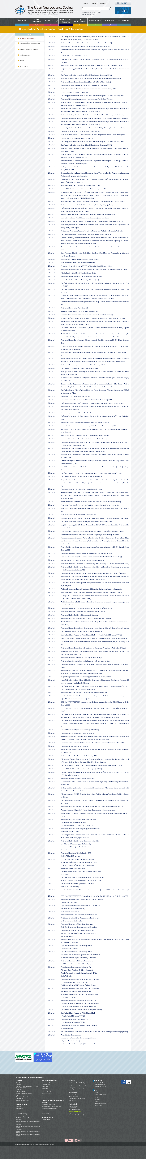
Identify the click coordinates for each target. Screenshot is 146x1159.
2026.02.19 (51, 82)
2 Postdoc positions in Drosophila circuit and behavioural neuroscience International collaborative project (94, 518)
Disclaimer (97, 1099)
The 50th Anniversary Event (22, 1100)
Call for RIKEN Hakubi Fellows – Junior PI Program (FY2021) (81, 769)
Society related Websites (100, 1094)
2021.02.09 (51, 664)
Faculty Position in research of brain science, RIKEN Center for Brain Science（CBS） (89, 426)
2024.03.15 (51, 231)
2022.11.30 (51, 416)
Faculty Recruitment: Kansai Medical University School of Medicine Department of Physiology (91, 78)
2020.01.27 (51, 819)
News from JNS (19, 1110)
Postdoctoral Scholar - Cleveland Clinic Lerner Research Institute (82, 489)
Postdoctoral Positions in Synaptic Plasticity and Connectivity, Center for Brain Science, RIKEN (92, 806)
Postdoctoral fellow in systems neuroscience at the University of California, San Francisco (90, 365)
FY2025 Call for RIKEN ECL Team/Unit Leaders (77, 138)
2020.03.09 (51, 788)
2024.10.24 (51, 161)
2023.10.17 (51, 302)
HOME (85, 3)
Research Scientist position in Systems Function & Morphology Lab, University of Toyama (90, 535)
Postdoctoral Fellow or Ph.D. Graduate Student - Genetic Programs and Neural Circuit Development (93, 135)
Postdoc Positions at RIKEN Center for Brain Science (78, 263)
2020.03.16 (51, 782)
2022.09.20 (51, 422)
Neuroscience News (73, 1094)
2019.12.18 (51, 859)
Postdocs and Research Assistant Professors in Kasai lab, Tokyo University (85, 422)
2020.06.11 (51, 746)
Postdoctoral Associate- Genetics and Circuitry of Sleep (78, 515)
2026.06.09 (51, 36)
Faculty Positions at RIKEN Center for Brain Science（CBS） (81, 185)
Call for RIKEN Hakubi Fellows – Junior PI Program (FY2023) (81, 476)
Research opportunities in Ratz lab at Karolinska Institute (79, 311)
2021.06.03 (51, 611)
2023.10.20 (51, 295)
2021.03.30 (51, 642)
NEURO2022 (19, 1129)
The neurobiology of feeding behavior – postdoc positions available (82, 560)
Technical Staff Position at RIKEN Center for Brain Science (80, 259)
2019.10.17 (51, 877)
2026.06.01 (51, 43)
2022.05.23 (51, 480)
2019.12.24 (51, 853)
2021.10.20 (51, 547)
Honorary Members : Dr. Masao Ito (24, 1093)
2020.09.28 (51, 714)
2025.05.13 (51, 141)
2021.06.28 (51, 589)
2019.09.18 (51, 890)
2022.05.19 (51, 489)
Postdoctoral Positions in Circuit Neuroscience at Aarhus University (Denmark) (86, 43)
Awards (21, 60)
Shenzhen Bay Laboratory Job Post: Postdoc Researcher (79, 413)
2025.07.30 (51, 128)
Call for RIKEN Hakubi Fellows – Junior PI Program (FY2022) (81, 631)
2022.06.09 (51, 467)
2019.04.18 (51, 1009)
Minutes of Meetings (73, 1096)
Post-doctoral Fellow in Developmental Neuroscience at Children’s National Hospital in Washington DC (94, 638)
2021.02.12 (51, 661)
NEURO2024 (19, 1124)
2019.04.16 (51, 1019)
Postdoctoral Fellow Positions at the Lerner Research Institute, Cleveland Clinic (86, 553)
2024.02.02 (51, 247)
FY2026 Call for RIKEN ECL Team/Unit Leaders (77, 56)
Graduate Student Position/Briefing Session (52, 1106)
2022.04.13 (51, 501)
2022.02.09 (51, 521)
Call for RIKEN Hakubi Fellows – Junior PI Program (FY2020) (81, 1010)
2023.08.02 (51, 315)
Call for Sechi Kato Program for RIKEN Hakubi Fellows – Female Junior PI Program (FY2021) (91, 765)
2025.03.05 (51, 145)
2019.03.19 (51, 1035)
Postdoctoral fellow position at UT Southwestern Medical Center (81, 276)
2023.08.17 (51, 311)
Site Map (97, 1101)
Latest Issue (45, 1086)
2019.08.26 (51, 899)
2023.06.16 (51, 328)
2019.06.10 (51, 930)
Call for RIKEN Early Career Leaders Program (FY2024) (79, 368)
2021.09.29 (51, 563)
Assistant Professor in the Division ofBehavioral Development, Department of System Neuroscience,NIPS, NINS (81, 871)
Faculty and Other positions (48, 1104)
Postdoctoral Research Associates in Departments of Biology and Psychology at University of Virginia (93, 648)
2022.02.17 (51, 518)
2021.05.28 (51, 615)
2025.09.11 (51, 99)
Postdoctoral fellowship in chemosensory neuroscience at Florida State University (87, 99)
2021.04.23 (51, 638)
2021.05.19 (51, 622)
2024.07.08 (51, 205)
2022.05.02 (51, 492)
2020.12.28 (51, 670)
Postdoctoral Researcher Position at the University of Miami (80, 756)
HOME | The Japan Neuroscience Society (30, 1077)
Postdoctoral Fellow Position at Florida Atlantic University (80, 615)
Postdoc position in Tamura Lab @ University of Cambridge (80, 131)
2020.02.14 (51, 800)
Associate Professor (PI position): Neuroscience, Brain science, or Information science (88, 810)
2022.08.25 (51, 426)
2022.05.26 (51, 473)
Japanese (103, 3)
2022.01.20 (51, 525)
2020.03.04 (51, 794)
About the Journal (46, 1092)
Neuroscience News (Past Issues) (76, 1114)
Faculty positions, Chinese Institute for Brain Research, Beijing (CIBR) (84, 439)
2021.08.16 (51, 583)
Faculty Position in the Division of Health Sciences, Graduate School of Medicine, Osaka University (93, 201)
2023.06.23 (51, 321)
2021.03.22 (51, 648)
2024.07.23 (51, 192)
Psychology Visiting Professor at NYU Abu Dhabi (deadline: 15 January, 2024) (86, 266)
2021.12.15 (51, 534)
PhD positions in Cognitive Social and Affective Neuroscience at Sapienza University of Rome (91, 592)
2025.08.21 (51, 115)
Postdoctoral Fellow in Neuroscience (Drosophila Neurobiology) (81, 657)
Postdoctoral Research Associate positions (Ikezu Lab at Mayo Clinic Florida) (86, 82)
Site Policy (97, 1097)
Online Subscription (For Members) (47, 1094)
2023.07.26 (51, 318)
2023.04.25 (51, 368)
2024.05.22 (51, 208)
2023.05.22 (51, 358)
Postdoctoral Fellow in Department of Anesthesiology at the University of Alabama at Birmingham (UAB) (95, 564)
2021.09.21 (51, 576)
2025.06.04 (51, 138)
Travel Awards (24, 66)
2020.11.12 (51, 677)
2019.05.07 (51, 979)
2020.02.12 (51, 806)
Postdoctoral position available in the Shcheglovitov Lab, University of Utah (85, 661)
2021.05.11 (51, 628)
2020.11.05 (51, 686)
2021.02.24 (51, 657)
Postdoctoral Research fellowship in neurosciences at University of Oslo (84, 692)
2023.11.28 (51, 269)
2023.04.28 (51, 365)
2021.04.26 (51, 631)
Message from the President (22, 1096)
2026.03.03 (51, 78)
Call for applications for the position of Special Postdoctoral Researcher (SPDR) (86, 75)
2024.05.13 (51, 218)
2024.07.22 (51, 201)
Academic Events (46, 1119)
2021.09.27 (51, 567)
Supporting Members (21, 1095)
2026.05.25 (51, 46)
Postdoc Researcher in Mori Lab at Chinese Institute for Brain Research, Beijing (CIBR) (89, 89)
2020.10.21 (51, 696)
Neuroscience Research (47, 1082)
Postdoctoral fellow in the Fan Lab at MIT (74, 308)
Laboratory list (19, 1098)
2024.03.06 (51, 234)
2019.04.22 (51, 988)
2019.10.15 (51, 884)
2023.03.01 (51, 396)
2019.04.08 (51, 1031)
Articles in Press (46, 1084)
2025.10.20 (51, 95)
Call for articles (98, 1105)
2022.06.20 (51, 461)
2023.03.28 (51, 378)
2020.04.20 (51, 772)
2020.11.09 (51, 680)
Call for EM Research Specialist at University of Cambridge (80, 730)
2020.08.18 (51, 733)
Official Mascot (19, 1108)
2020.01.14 (51, 841)
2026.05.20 (51, 56)
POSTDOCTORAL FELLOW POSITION (74, 92)
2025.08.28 (51, 108)
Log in (70, 1113)
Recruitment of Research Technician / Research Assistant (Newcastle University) (87, 315)
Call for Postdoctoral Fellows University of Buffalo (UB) (80, 280)
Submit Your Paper (46, 1090)
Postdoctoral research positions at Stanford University (78, 733)
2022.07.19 (51, 442)
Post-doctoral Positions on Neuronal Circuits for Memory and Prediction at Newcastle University (92, 231)
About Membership (99, 1082)
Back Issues (45, 1088)
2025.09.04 (51, 102)
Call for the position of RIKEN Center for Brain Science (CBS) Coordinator (85, 218)
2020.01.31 (51, 810)
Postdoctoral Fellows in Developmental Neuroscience (78, 778)
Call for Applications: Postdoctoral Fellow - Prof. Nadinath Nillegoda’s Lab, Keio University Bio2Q (93, 96)
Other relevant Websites (100, 1096)
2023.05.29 (51, 346)
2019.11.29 (51, 868)
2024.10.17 (51, 167)
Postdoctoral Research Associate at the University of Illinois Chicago (83, 612)
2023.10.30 (51, 280)
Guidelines (18, 1084)
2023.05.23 (51, 352)
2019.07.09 (51, 924)
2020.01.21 (51, 835)
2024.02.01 (51, 253)
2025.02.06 (51, 148)
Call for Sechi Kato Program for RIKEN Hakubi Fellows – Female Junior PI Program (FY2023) (91, 473)
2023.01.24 (51, 406)
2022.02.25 (51, 515)
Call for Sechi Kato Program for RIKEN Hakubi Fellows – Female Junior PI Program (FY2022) (91, 635)
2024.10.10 (51, 179)
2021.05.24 (51, 618)
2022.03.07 (51, 505)
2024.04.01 (51, 225)
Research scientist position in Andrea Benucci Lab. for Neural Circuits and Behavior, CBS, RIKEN (92, 743)
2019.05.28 (51, 945)
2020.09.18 (51, 730)
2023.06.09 (51, 334)
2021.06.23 (51, 596)
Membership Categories (100, 1086)
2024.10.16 (51, 173)
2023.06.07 (51, 340)
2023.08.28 (51, 308)
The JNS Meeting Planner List (23, 1117)
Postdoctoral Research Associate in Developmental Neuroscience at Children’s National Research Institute (95, 628)
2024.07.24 (51, 189)
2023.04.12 (51, 371)
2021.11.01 (51, 538)
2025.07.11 (51, 131)
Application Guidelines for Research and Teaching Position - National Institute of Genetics (90, 505)
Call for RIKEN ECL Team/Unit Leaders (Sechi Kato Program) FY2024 (84, 189)
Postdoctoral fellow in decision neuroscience (75, 746)
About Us (18, 1082)
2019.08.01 (51, 912)
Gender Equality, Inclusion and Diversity (78, 1089)
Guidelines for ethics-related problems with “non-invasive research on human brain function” (80, 1083)
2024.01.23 (51, 259)
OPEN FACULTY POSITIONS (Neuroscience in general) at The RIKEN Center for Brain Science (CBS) (94, 896)
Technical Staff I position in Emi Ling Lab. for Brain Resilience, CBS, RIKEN (86, 46)
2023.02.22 (51, 400)
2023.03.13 (51, 390)
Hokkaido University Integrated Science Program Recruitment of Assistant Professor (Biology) (91, 557)
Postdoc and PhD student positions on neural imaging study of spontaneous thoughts (88, 214)
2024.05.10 (51, 221)
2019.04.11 (51, 1025)
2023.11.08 (51, 276)
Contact (94, 3)
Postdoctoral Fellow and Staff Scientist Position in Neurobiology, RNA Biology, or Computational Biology (95, 118)
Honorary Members (20, 1091)
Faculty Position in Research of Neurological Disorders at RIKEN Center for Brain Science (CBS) (92, 531)
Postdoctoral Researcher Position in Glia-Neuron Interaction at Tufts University (86, 608)
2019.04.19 (51, 1000)
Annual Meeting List (21, 1116)
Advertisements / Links (100, 1103)
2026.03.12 (51, 69)
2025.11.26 (51, 92)
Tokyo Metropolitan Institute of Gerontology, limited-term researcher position (86, 677)
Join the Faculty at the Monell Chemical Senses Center (78, 273)
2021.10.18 (51, 553)
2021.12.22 (51, 531)
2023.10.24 (51, 283)
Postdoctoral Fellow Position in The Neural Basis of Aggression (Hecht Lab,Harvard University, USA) (94, 269)
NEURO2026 (19, 1119)
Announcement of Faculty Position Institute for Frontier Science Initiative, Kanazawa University (92, 221)
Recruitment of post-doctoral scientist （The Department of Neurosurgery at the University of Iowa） (93, 318)
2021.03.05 (51, 651)
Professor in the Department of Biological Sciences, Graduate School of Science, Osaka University (92, 115)
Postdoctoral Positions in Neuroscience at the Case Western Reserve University (86, 618)
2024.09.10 (51, 185)
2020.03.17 (51, 778)
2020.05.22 (51, 756)
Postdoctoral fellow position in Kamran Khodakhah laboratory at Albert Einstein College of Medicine (93, 573)
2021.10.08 (51, 560)
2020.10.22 (51, 692)
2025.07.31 (51, 118)
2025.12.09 (51, 89)
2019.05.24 (51, 961)
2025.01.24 (51, 154)
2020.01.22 (51, 828)
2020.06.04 (51, 749)
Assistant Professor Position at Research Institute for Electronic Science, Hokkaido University (91, 502)
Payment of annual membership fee (77, 1098)
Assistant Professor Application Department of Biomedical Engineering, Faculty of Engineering (91, 589)
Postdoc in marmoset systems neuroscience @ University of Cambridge (84, 85)
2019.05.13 (51, 967)
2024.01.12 (51, 266)
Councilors (18, 1089)
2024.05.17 (51, 214)
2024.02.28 (51, 238)
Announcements (46, 1096)
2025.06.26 (51, 135)
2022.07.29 (51, 429)
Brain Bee (18, 1106)
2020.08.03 (51, 743)
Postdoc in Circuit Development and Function (75, 396)
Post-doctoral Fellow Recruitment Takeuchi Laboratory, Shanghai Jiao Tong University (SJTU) (91, 65)
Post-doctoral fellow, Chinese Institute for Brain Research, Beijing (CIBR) (84, 435)
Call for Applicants (25, 55)
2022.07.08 (51, 454)
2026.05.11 (51, 65)
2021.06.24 (51, 592)
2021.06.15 (51, 602)
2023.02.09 (51, 403)
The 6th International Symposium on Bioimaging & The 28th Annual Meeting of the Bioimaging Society (94, 1032)
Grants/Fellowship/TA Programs (29, 49)
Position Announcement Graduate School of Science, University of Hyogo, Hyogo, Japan (89, 205)
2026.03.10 (51, 75)
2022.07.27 (51, 435)
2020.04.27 (51, 765)
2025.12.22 (51, 85)
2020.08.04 (51, 736)
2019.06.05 (51, 939)
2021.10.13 (51, 557)
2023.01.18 (51, 413)
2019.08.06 (51, 905)
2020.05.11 (51, 759)
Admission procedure (100, 1084)
